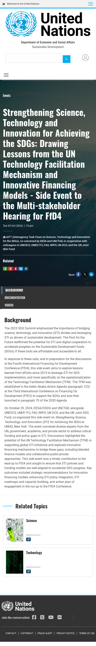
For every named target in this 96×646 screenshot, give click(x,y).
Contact (11, 633)
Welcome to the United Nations (20, 3)
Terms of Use (87, 633)
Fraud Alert (45, 633)
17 (26, 269)
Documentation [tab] (15, 297)
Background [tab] (14, 290)
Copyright (27, 633)
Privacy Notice (66, 633)
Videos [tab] (9, 305)
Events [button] (6, 95)
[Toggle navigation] (90, 4)
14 (21, 269)
